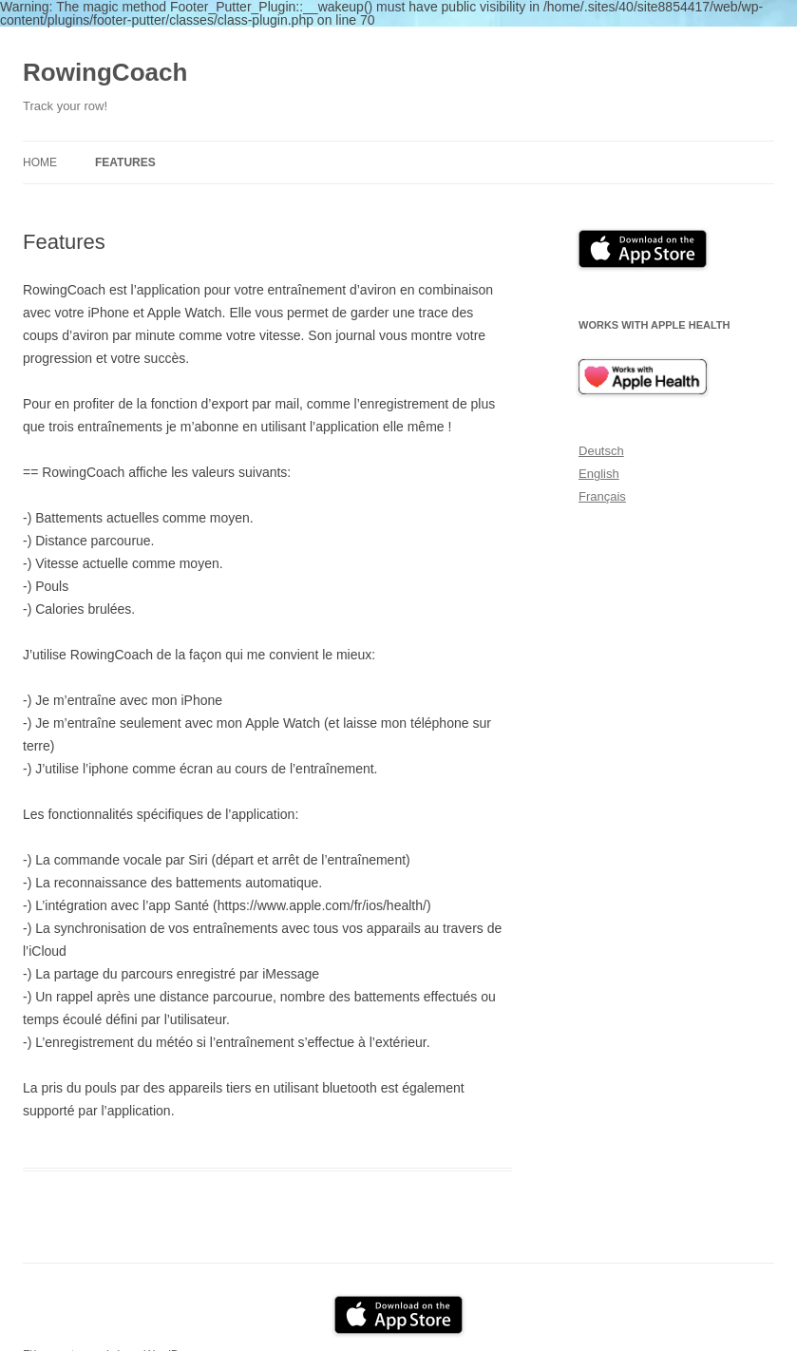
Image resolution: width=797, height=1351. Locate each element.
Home (40, 162)
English (599, 473)
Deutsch (601, 451)
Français (602, 496)
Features (125, 162)
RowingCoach (105, 72)
